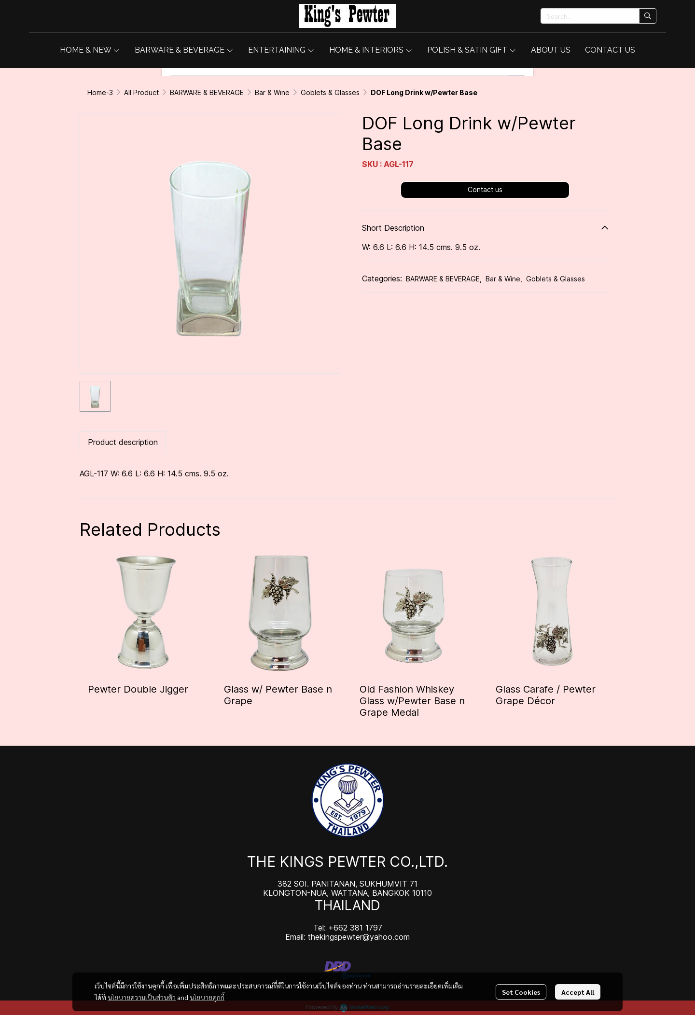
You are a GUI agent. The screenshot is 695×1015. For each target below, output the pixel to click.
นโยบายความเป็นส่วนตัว (142, 997)
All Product (141, 92)
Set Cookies (521, 991)
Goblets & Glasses (330, 92)
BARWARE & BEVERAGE (207, 92)
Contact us (485, 189)
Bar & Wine (272, 92)
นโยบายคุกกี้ (207, 997)
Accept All (577, 991)
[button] (598, 16)
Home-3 (100, 92)
